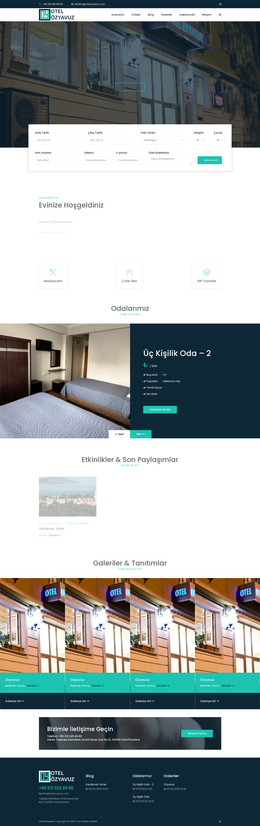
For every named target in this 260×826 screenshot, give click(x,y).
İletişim (207, 15)
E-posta (121, 153)
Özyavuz (169, 784)
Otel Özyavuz (47, 821)
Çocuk (218, 133)
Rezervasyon (211, 160)
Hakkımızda (187, 15)
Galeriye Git (14, 701)
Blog (151, 15)
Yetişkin (198, 133)
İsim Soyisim (43, 153)
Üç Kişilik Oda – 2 (143, 784)
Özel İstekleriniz (159, 153)
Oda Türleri (148, 133)
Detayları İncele (160, 409)
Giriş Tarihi (42, 133)
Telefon (89, 153)
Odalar (136, 15)
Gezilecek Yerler (96, 784)
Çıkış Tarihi (95, 133)
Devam (33, 686)
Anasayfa (117, 15)
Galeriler (166, 15)
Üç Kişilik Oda (141, 797)
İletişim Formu (197, 733)
